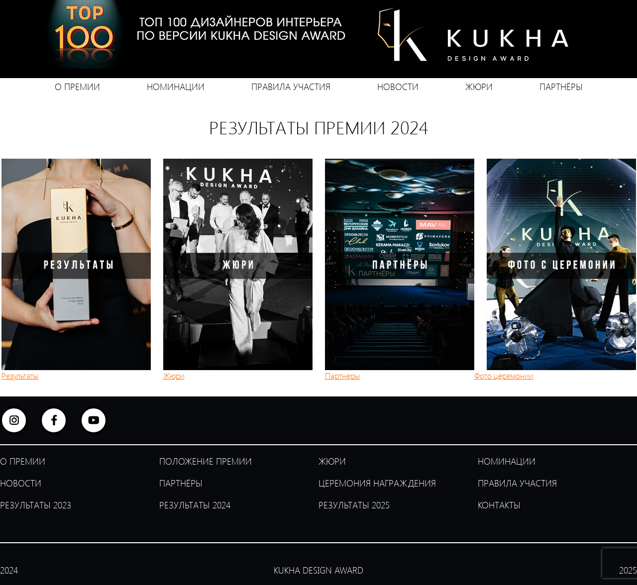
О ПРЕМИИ (77, 87)
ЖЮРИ (479, 87)
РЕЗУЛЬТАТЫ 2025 (354, 505)
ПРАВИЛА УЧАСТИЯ (290, 87)
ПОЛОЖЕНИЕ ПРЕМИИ (205, 461)
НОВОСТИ (398, 87)
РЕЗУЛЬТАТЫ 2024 (194, 505)
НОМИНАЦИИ (176, 87)
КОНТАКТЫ (499, 505)
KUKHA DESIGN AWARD (318, 570)
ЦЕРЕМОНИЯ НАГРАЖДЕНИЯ (377, 483)
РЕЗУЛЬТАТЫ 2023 (35, 505)
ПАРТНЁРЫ (561, 87)
